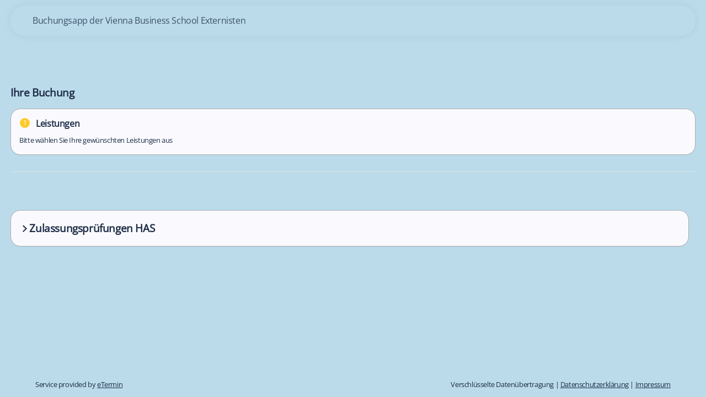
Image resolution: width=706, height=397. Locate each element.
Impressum (653, 384)
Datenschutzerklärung (594, 384)
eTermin (109, 384)
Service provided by (78, 384)
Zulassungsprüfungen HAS (87, 228)
